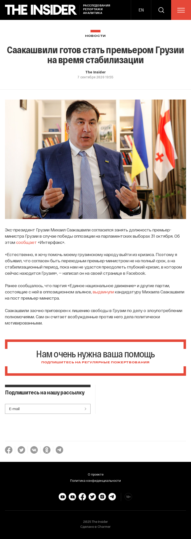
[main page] (41, 10)
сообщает (26, 242)
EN (141, 9)
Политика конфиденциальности (95, 481)
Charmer (104, 527)
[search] (161, 10)
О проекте (95, 474)
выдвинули (103, 291)
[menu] (181, 10)
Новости (95, 36)
